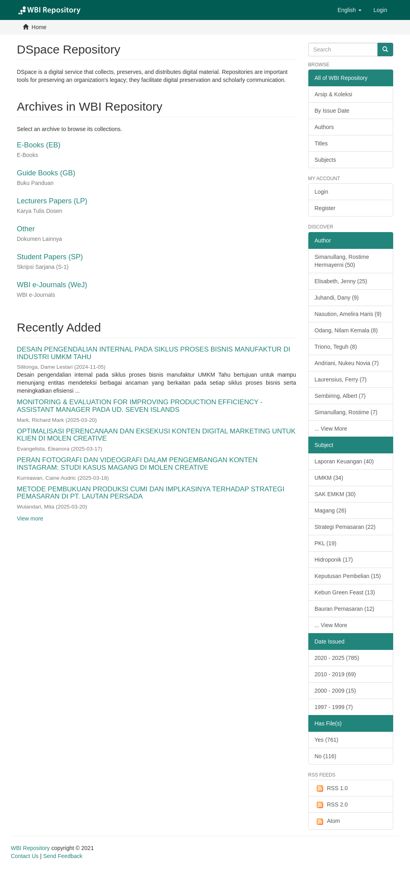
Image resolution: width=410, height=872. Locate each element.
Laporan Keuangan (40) (344, 461)
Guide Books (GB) (46, 173)
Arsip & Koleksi (333, 94)
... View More (331, 428)
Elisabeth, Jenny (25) (341, 281)
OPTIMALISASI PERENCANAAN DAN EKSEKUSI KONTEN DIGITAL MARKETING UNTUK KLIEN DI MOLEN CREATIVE (156, 435)
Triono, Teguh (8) (336, 347)
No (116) (325, 756)
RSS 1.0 (331, 788)
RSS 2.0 (331, 804)
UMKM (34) (329, 478)
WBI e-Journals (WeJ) (52, 285)
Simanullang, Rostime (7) (346, 412)
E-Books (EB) (38, 145)
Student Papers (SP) (50, 257)
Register (325, 208)
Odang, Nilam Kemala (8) (346, 330)
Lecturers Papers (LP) (52, 201)
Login (321, 192)
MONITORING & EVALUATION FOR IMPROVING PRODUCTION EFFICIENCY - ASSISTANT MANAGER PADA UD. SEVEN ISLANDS (140, 405)
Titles (321, 143)
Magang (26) (330, 510)
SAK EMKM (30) (335, 494)
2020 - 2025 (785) (337, 658)
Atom (327, 821)
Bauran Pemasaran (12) (344, 609)
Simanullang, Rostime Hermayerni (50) (342, 261)
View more (30, 518)
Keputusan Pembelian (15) (348, 576)
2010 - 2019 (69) (335, 674)
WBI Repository (30, 848)
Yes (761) (326, 740)
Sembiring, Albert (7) (340, 396)
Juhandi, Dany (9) (337, 297)
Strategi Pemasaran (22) (345, 527)
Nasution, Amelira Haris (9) (348, 314)
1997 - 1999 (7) (334, 707)
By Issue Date (332, 110)
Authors (324, 127)
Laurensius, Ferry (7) (341, 379)
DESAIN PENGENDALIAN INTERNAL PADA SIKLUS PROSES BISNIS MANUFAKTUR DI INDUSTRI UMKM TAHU (153, 353)
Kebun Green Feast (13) (345, 592)
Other (26, 229)
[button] (350, 10)
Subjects (325, 160)
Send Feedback (62, 856)
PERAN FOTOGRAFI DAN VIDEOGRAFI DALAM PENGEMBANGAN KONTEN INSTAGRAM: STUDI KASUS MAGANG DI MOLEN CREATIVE (137, 463)
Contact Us (24, 856)
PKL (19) (326, 543)
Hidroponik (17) (334, 559)
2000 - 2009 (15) (335, 690)
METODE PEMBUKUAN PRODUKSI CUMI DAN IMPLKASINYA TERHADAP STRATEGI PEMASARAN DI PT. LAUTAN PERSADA (150, 493)
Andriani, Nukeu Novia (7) (347, 363)
